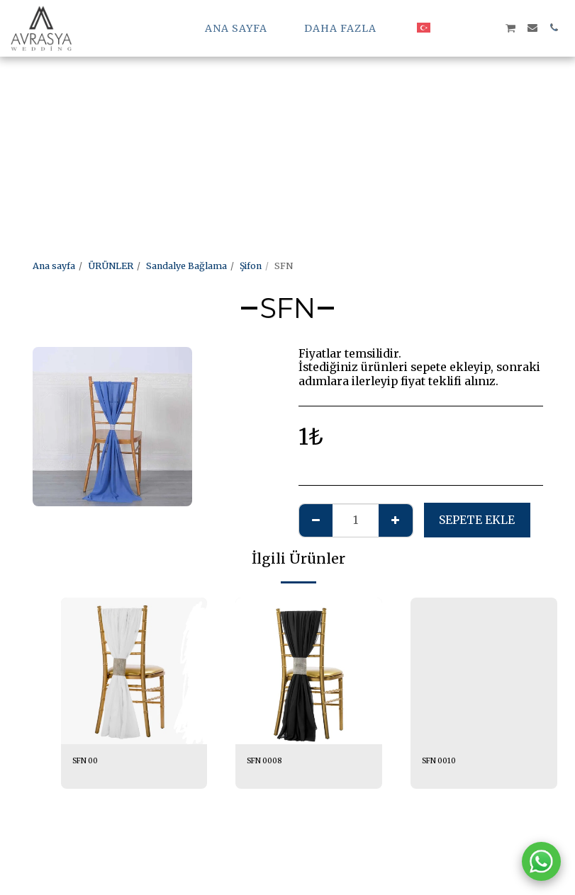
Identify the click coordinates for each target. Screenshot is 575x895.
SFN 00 (88, 761)
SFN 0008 (268, 761)
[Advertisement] (282, 99)
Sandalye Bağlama (186, 266)
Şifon (251, 266)
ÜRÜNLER (110, 266)
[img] (134, 671)
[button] (447, 28)
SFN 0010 (442, 761)
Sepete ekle (477, 520)
